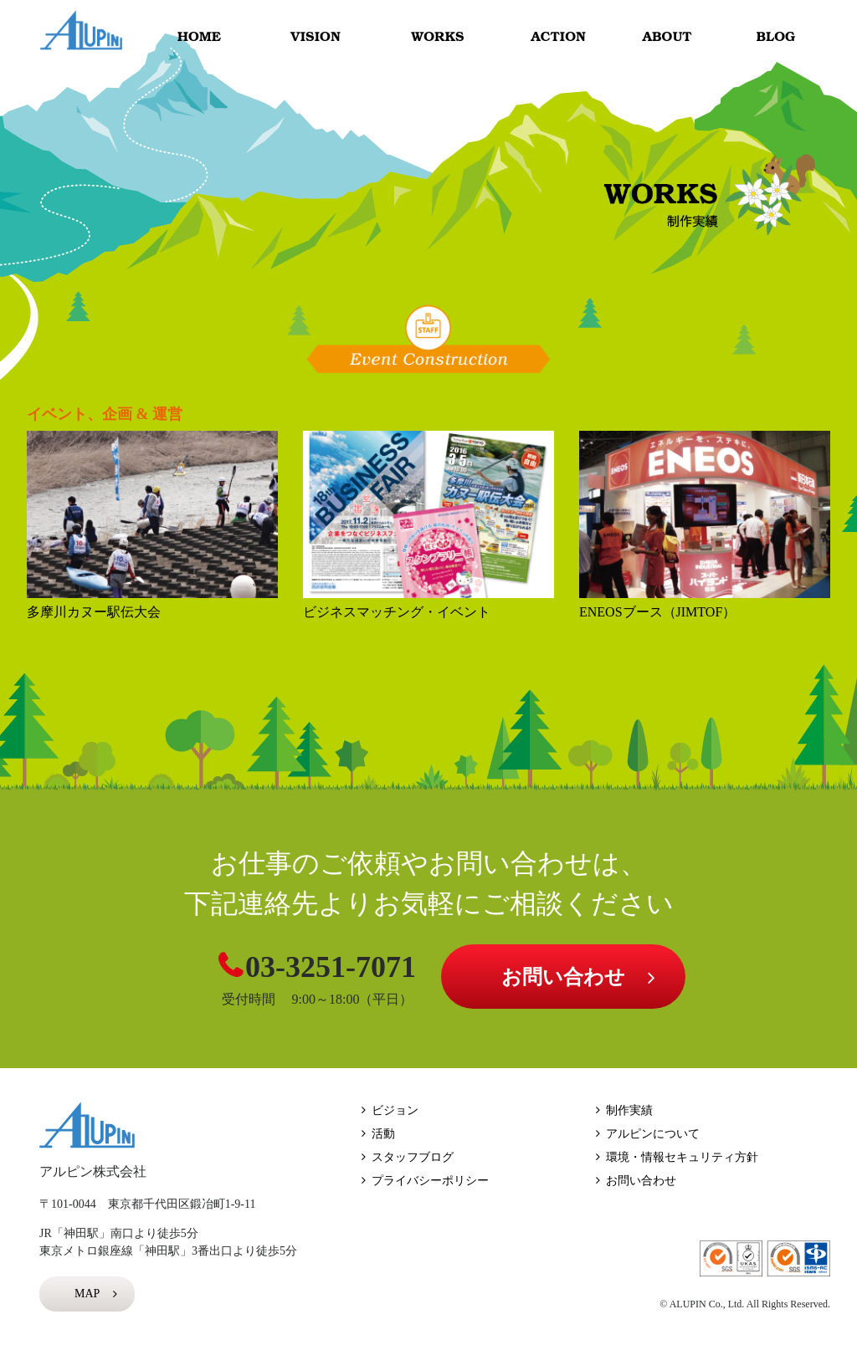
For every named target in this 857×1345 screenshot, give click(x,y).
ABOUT (672, 36)
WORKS (436, 36)
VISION (316, 36)
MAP (87, 1293)
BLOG (779, 36)
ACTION (549, 36)
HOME (199, 36)
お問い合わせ (563, 977)
